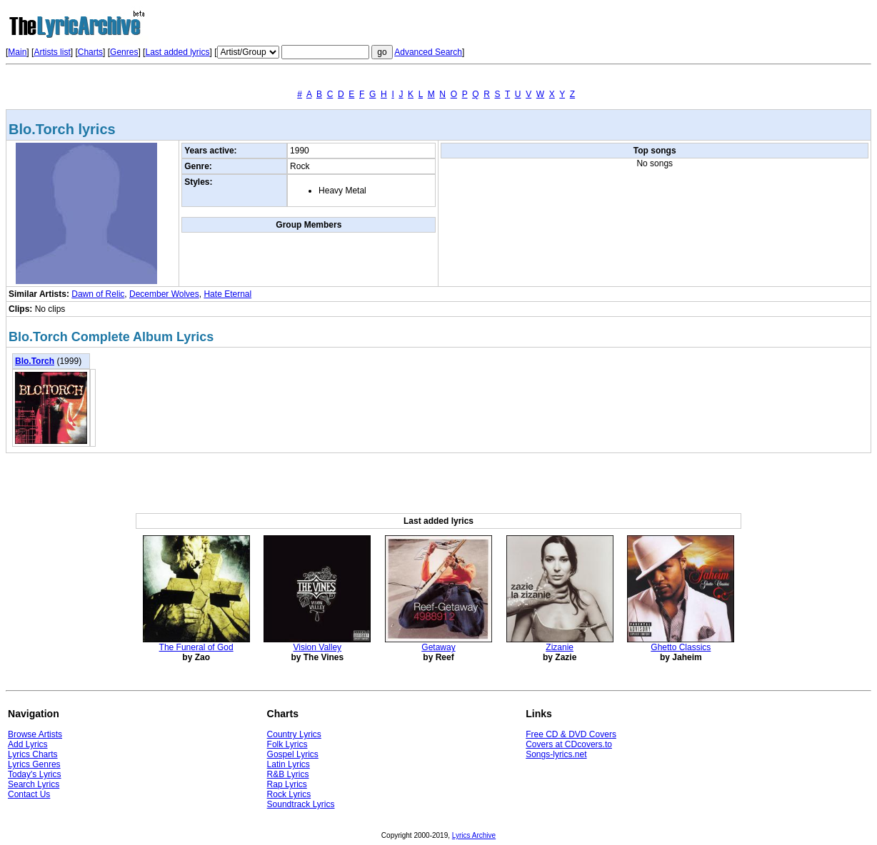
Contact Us (29, 794)
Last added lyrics (177, 52)
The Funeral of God (196, 647)
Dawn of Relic (97, 294)
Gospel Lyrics (293, 754)
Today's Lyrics (34, 774)
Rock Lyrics (289, 794)
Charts (90, 52)
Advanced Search (428, 52)
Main (17, 52)
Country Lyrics (294, 734)
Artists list (52, 52)
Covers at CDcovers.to (569, 744)
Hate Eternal (227, 294)
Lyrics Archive (474, 835)
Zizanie (559, 647)
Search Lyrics (33, 784)
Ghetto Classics (681, 647)
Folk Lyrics (287, 744)
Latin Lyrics (288, 764)
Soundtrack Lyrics (301, 804)
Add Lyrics (28, 744)
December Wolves (164, 294)
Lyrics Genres (34, 764)
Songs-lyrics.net (556, 754)
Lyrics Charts (33, 754)
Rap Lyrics (287, 784)
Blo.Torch (34, 361)
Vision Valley (318, 647)
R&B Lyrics (288, 774)
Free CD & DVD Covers (571, 734)
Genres (124, 52)
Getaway (438, 647)
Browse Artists (35, 734)
